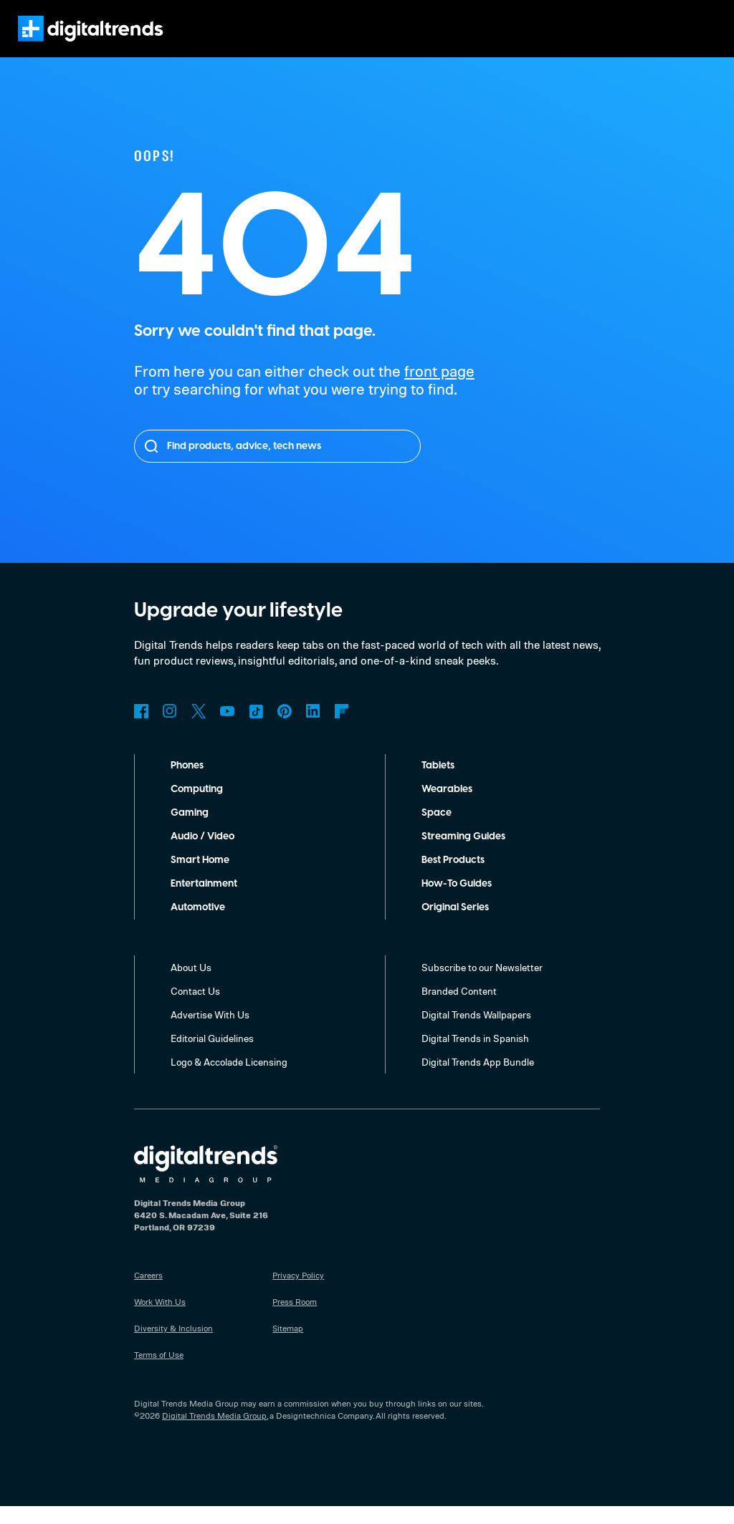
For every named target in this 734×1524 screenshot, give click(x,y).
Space (436, 830)
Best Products (455, 878)
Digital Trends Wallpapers (478, 1032)
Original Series (456, 925)
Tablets (438, 783)
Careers (149, 1293)
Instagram (170, 729)
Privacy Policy (299, 1293)
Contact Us (195, 1008)
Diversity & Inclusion (172, 1346)
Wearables (446, 807)
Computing (197, 807)
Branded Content (459, 1008)
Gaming (189, 830)
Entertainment (204, 901)
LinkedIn (313, 729)
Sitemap (288, 1346)
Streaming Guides (464, 854)
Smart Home (200, 878)
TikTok (256, 729)
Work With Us (160, 1319)
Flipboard (342, 729)
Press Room (296, 1319)
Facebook (141, 729)
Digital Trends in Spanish (477, 1055)
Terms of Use (159, 1372)
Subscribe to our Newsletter (483, 984)
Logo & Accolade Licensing (231, 1079)
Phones (189, 783)
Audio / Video (202, 854)
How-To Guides (458, 901)
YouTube (227, 729)
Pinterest (284, 729)
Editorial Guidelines (214, 1055)
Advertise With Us (210, 1032)
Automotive (198, 925)
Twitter (198, 729)
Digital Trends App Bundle (479, 1079)
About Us (191, 984)
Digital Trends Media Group (214, 1433)
